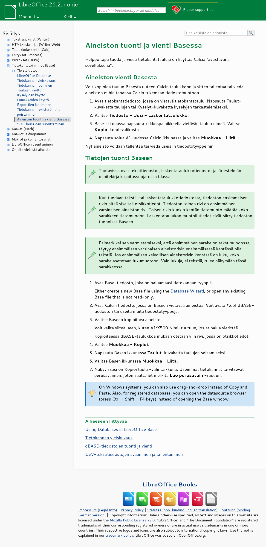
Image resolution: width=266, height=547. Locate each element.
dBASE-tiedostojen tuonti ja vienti (118, 446)
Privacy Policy (132, 509)
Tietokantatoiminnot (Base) (33, 65)
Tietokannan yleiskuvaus (36, 80)
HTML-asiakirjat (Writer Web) (36, 44)
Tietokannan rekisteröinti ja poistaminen (38, 112)
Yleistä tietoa (27, 70)
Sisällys (11, 33)
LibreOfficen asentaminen (32, 144)
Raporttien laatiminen (34, 104)
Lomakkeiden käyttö (33, 99)
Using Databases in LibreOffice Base (121, 429)
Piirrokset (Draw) (25, 60)
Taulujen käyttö (29, 90)
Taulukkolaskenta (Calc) (31, 49)
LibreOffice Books (169, 484)
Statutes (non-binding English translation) (182, 509)
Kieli (67, 16)
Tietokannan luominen (34, 85)
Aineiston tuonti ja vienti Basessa (43, 119)
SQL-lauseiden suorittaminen (40, 124)
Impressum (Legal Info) (97, 509)
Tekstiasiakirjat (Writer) (30, 39)
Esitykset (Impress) (27, 55)
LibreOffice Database (34, 75)
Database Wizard (187, 291)
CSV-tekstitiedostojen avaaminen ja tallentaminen (134, 454)
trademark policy (119, 535)
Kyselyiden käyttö (31, 95)
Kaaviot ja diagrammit (29, 134)
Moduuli (26, 16)
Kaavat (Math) (23, 128)
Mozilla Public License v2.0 (132, 520)
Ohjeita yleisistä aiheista (31, 149)
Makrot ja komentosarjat (31, 139)
